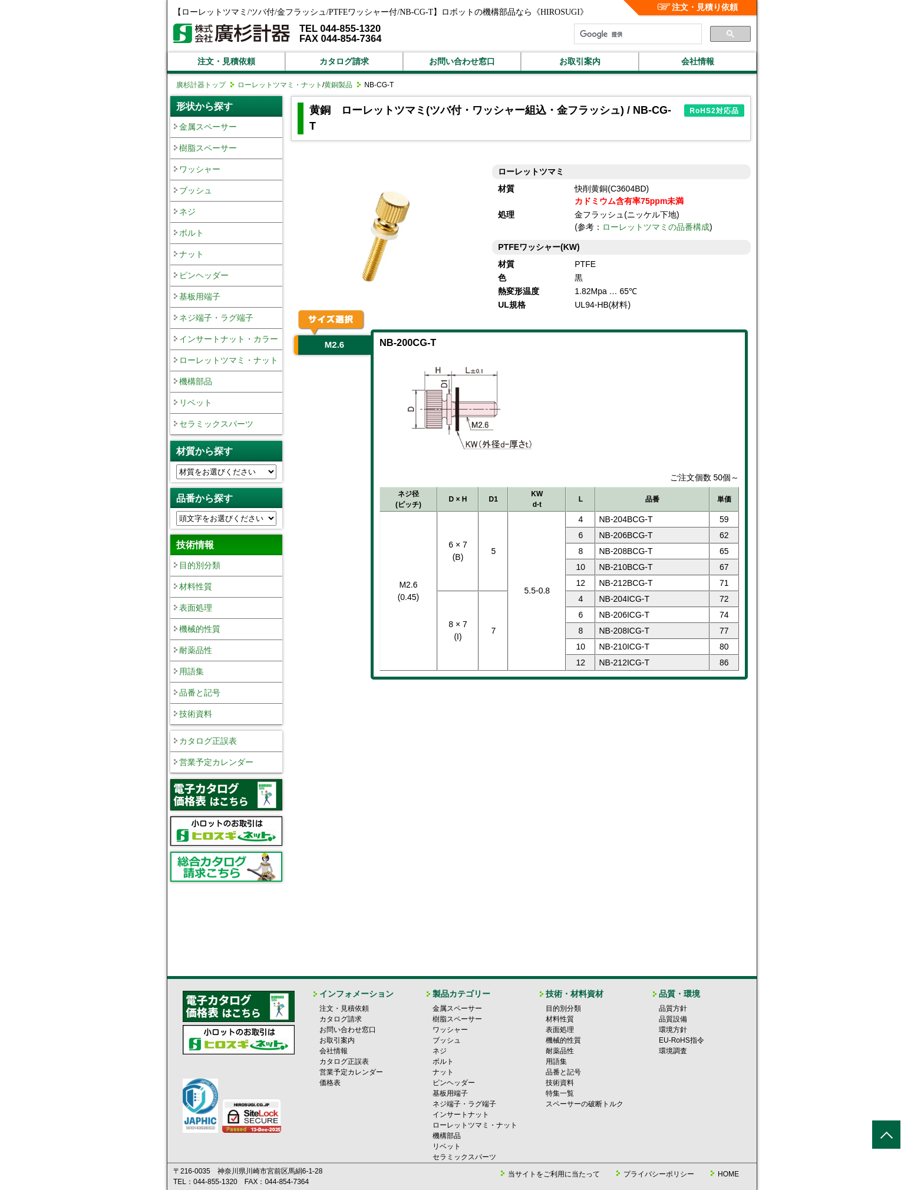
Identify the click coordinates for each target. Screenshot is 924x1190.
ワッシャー (199, 169)
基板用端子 (199, 296)
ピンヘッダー (204, 275)
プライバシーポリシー (658, 1174)
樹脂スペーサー (208, 148)
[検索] (637, 34)
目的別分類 (199, 565)
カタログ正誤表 (208, 741)
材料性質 (195, 586)
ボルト (191, 233)
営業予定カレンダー (216, 762)
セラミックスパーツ (216, 423)
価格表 (330, 1083)
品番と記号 (199, 692)
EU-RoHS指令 (681, 1040)
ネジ (187, 211)
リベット (195, 402)
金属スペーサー (208, 126)
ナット (191, 254)
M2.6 (334, 344)
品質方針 (673, 1008)
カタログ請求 (344, 61)
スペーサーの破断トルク (584, 1104)
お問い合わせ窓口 (462, 61)
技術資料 (195, 713)
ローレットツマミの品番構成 (656, 227)
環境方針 (673, 1030)
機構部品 (195, 381)
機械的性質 (199, 629)
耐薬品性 (195, 650)
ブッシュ (195, 190)
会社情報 (697, 61)
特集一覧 (560, 1093)
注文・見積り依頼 (698, 7)
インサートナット (461, 1114)
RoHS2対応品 (713, 111)
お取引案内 (579, 61)
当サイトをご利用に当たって (554, 1174)
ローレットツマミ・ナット (279, 85)
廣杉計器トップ (201, 85)
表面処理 (195, 607)
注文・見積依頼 (226, 61)
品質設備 (673, 1019)
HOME (728, 1174)
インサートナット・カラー (228, 339)
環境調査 (673, 1051)
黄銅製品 (338, 85)
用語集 (191, 671)
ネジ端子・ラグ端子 (216, 317)
